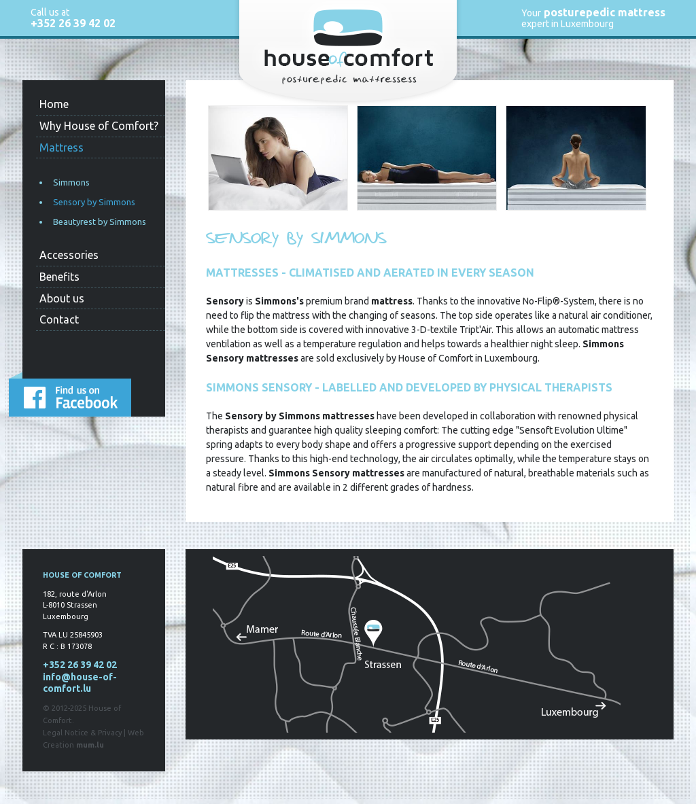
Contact (59, 319)
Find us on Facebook (70, 394)
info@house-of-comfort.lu (80, 683)
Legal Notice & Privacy (82, 733)
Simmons (71, 182)
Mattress (61, 147)
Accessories (69, 255)
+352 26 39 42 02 (73, 23)
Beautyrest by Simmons (99, 221)
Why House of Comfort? (98, 126)
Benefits (59, 276)
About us (61, 298)
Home (54, 104)
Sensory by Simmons (94, 202)
